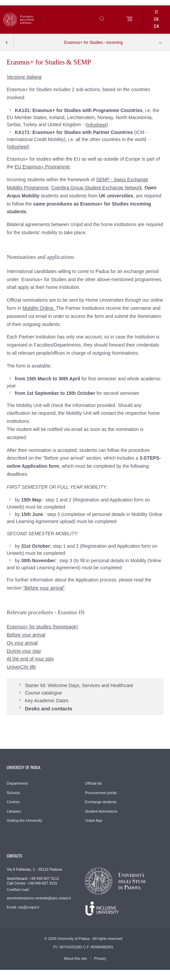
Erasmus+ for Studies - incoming (93, 42)
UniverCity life (21, 667)
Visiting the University (24, 820)
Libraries (14, 811)
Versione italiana (24, 77)
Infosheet (96, 125)
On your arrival (22, 643)
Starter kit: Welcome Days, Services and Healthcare (79, 685)
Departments (17, 783)
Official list (93, 783)
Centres (13, 802)
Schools (13, 793)
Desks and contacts (48, 708)
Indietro (6, 42)
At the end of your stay (30, 658)
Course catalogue (43, 693)
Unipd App (93, 820)
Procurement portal (101, 793)
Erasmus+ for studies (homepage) (42, 626)
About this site (75, 958)
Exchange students (101, 802)
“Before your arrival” (44, 588)
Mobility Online (38, 308)
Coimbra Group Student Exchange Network (96, 187)
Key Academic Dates (46, 700)
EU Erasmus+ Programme (42, 166)
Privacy (100, 958)
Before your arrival (26, 634)
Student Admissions (101, 811)
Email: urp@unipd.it (23, 907)
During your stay (24, 651)
